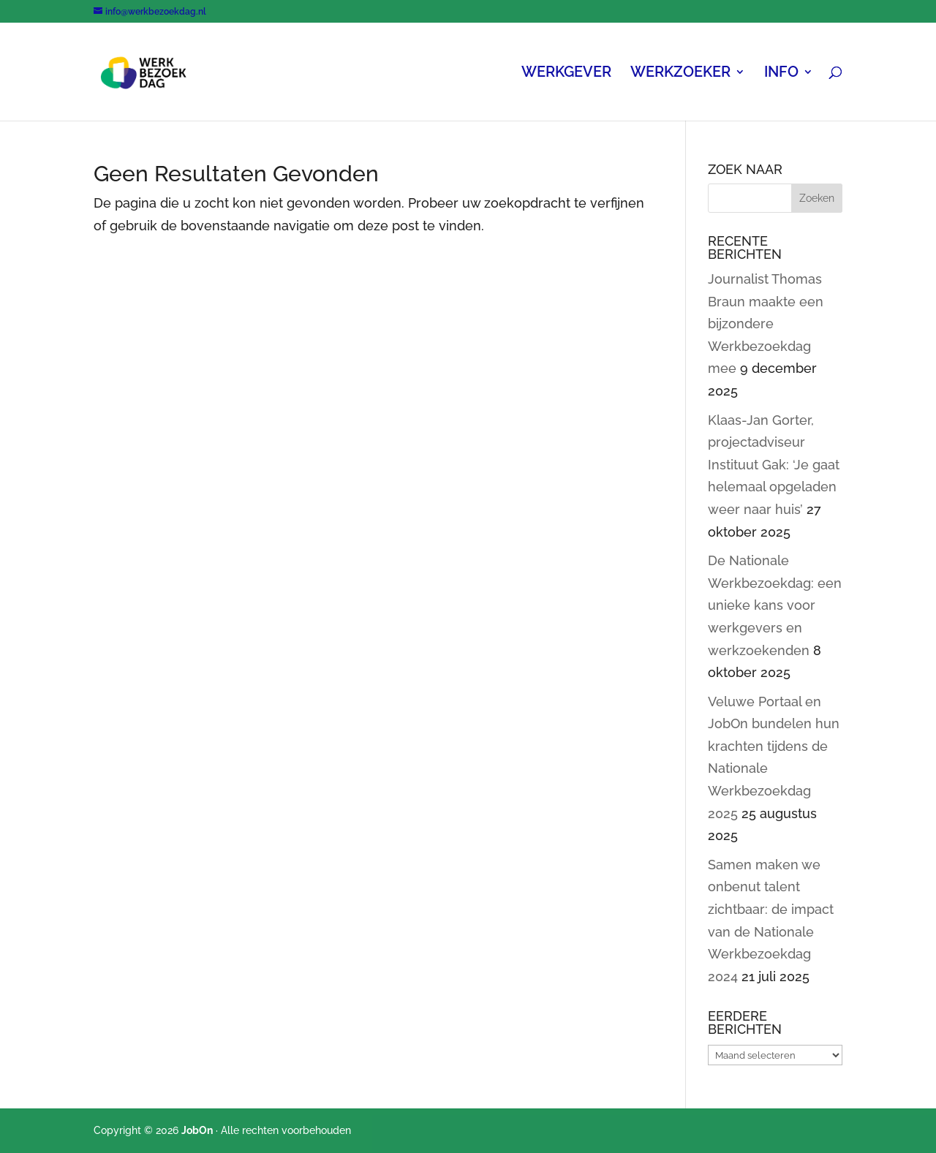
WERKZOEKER (680, 73)
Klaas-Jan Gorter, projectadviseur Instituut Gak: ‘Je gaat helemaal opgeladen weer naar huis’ (773, 464)
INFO (781, 73)
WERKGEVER (566, 73)
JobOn (197, 1130)
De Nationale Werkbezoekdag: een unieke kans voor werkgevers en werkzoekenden (775, 605)
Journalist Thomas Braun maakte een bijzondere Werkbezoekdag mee (765, 323)
